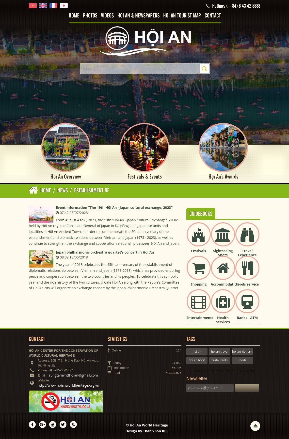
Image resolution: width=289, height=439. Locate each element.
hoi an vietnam (242, 351)
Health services (223, 319)
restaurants (220, 360)
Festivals (198, 250)
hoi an (197, 351)
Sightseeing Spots (223, 252)
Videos (107, 15)
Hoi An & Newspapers (138, 15)
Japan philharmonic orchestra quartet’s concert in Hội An (105, 252)
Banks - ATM (247, 317)
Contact (213, 15)
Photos (90, 15)
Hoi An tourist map (182, 15)
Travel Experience (247, 252)
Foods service (247, 284)
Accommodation (225, 284)
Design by (147, 431)
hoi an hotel (197, 360)
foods (242, 360)
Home (74, 15)
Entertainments (199, 317)
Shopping (199, 284)
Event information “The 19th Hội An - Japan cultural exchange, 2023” (114, 207)
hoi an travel (219, 351)
